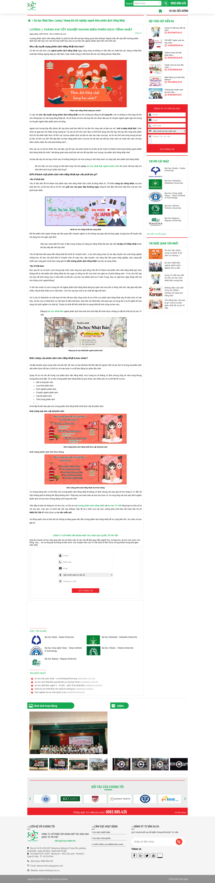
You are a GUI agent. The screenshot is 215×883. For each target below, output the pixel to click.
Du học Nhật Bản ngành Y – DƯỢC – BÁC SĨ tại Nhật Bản (69, 685)
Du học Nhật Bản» (44, 20)
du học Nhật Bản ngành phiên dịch (103, 166)
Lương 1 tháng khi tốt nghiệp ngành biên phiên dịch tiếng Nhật (90, 20)
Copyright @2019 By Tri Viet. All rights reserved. (107, 879)
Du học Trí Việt (115, 505)
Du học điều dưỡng (178, 10)
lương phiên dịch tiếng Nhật (91, 505)
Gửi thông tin (85, 591)
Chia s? (138, 33)
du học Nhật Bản (55, 311)
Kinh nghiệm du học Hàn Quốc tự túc (59, 692)
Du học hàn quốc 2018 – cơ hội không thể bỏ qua (65, 678)
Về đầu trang (180, 812)
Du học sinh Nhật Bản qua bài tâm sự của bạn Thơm (66, 682)
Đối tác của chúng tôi (107, 787)
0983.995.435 (116, 811)
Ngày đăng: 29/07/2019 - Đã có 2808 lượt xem (47, 34)
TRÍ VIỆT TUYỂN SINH (156, 236)
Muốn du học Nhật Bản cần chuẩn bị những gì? (64, 689)
